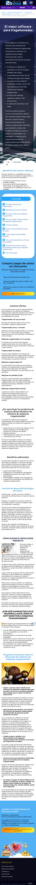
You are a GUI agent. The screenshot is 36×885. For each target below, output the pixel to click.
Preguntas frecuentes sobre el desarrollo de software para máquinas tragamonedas (15, 247)
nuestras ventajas (12, 225)
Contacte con (5, 871)
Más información (11, 253)
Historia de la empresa (8, 869)
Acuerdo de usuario (7, 876)
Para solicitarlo (18, 294)
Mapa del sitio (6, 874)
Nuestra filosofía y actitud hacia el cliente (18, 830)
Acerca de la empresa (8, 866)
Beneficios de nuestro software (16, 210)
